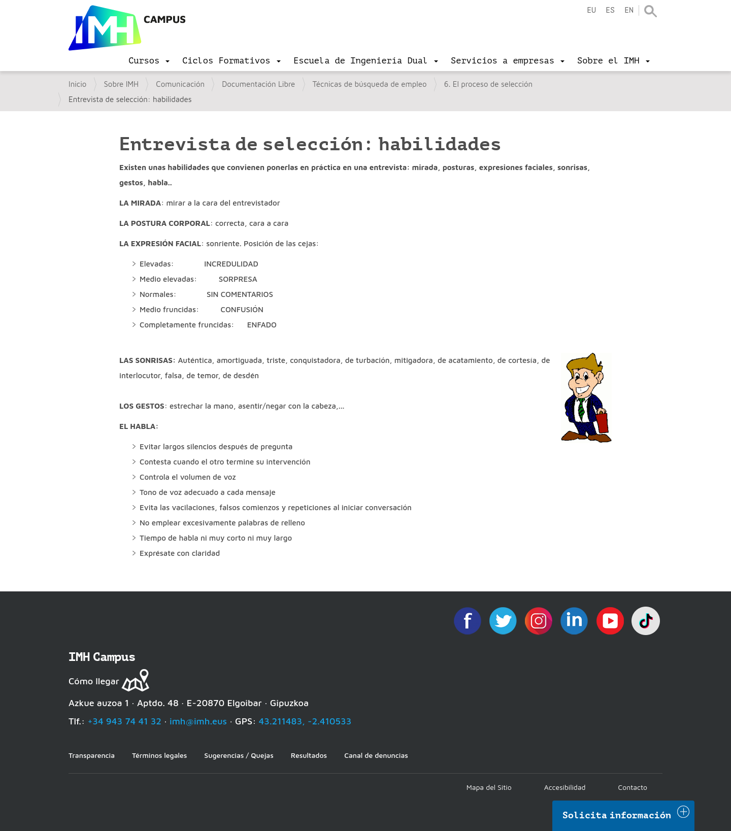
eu (591, 10)
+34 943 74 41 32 (124, 721)
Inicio (77, 84)
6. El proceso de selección (488, 84)
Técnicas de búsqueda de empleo (370, 84)
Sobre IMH (121, 84)
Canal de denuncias (376, 755)
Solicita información (616, 815)
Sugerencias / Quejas (238, 755)
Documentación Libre (258, 84)
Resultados (309, 755)
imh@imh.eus (198, 721)
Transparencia (92, 755)
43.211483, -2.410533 (305, 721)
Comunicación (180, 84)
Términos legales (159, 755)
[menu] (149, 61)
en (629, 10)
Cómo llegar (94, 681)
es (610, 10)
